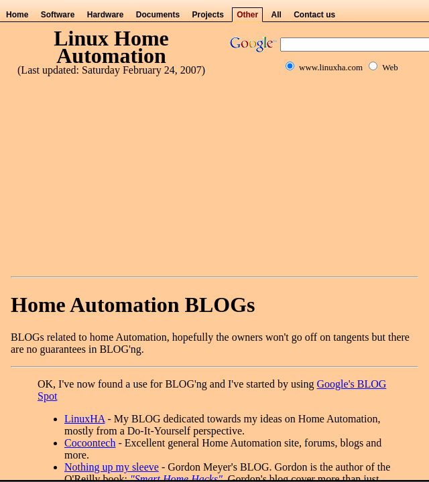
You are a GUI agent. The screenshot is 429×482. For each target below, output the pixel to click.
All (276, 14)
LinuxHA (84, 418)
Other (247, 14)
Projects (207, 14)
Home (17, 14)
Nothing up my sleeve (111, 467)
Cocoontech (89, 443)
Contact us (314, 14)
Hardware (105, 14)
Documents (158, 14)
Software (58, 14)
